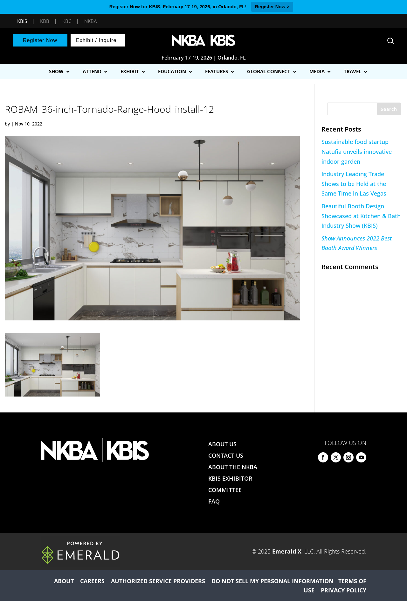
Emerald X (286, 551)
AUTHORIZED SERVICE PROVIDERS (158, 581)
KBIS (22, 21)
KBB (44, 21)
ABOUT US (222, 444)
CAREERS (92, 581)
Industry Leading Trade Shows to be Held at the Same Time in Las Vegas (353, 183)
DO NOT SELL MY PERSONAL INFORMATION (272, 581)
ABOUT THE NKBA (232, 467)
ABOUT (64, 581)
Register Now (40, 40)
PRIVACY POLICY (343, 590)
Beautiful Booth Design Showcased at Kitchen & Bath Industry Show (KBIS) (361, 215)
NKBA (90, 21)
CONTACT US (225, 455)
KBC (66, 21)
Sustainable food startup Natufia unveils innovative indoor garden (356, 151)
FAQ (214, 501)
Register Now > (272, 6)
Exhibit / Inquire (96, 40)
